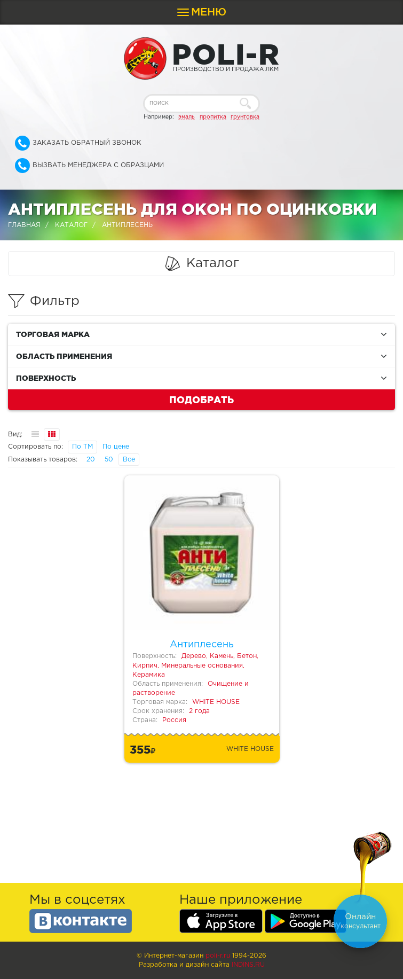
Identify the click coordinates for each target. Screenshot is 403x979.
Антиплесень (202, 644)
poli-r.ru (218, 956)
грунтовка (245, 117)
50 (109, 460)
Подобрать (201, 399)
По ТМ (82, 447)
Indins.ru (248, 965)
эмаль (186, 117)
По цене (115, 447)
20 (90, 460)
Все (129, 460)
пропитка (213, 117)
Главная (24, 225)
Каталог (71, 225)
